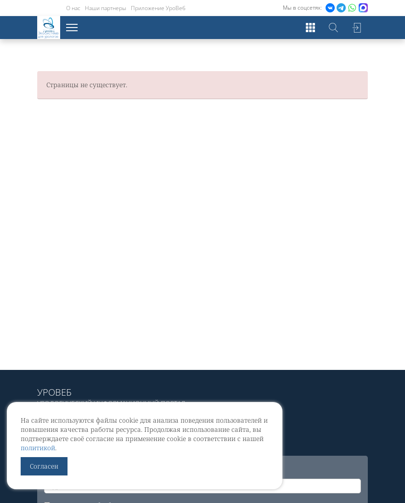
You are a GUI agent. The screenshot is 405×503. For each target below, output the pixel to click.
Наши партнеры (105, 8)
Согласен (44, 466)
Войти (356, 27)
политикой (38, 447)
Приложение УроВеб (158, 8)
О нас (73, 8)
